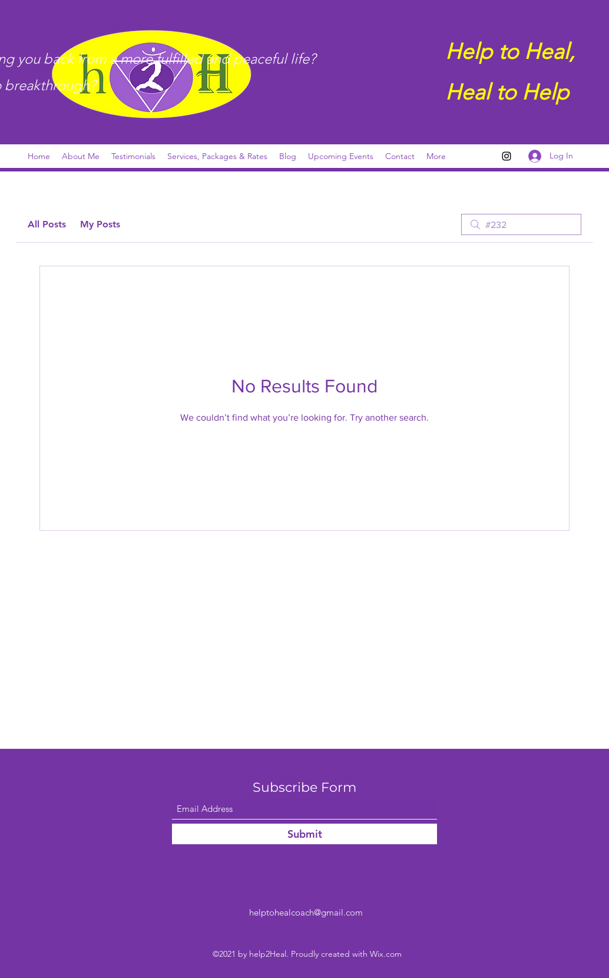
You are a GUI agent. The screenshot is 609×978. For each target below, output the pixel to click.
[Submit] (304, 834)
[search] (521, 224)
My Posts (100, 224)
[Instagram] (506, 156)
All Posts (47, 224)
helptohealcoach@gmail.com (306, 912)
